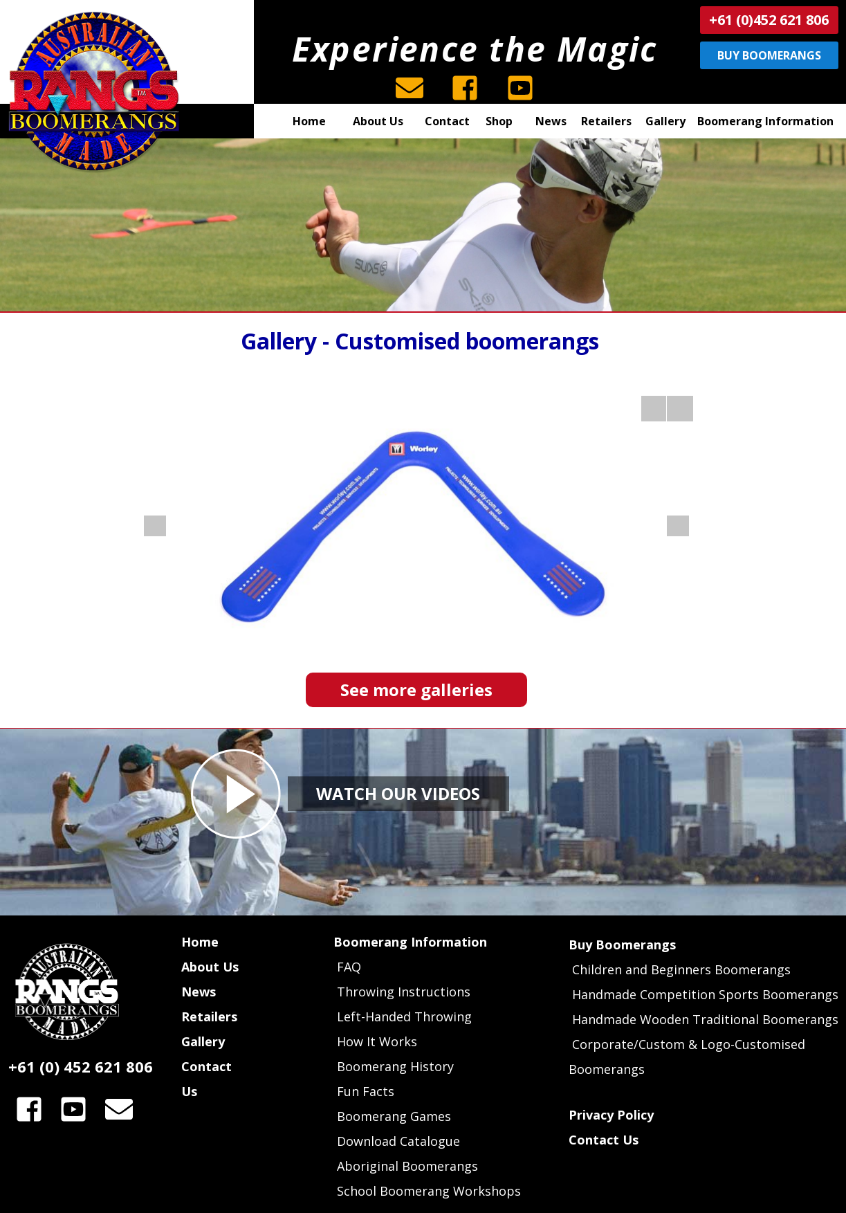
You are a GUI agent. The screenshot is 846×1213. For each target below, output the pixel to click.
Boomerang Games (394, 1116)
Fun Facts (365, 1091)
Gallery (203, 1041)
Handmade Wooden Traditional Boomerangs (705, 1019)
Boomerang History (395, 1066)
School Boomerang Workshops (429, 1191)
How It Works (377, 1041)
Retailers (209, 1016)
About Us (210, 966)
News (198, 991)
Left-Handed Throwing (404, 1016)
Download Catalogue (398, 1141)
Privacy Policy (611, 1114)
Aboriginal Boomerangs (407, 1166)
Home (200, 941)
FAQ (347, 966)
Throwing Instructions (403, 991)
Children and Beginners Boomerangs (681, 969)
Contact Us (603, 1139)
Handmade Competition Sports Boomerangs (705, 994)
